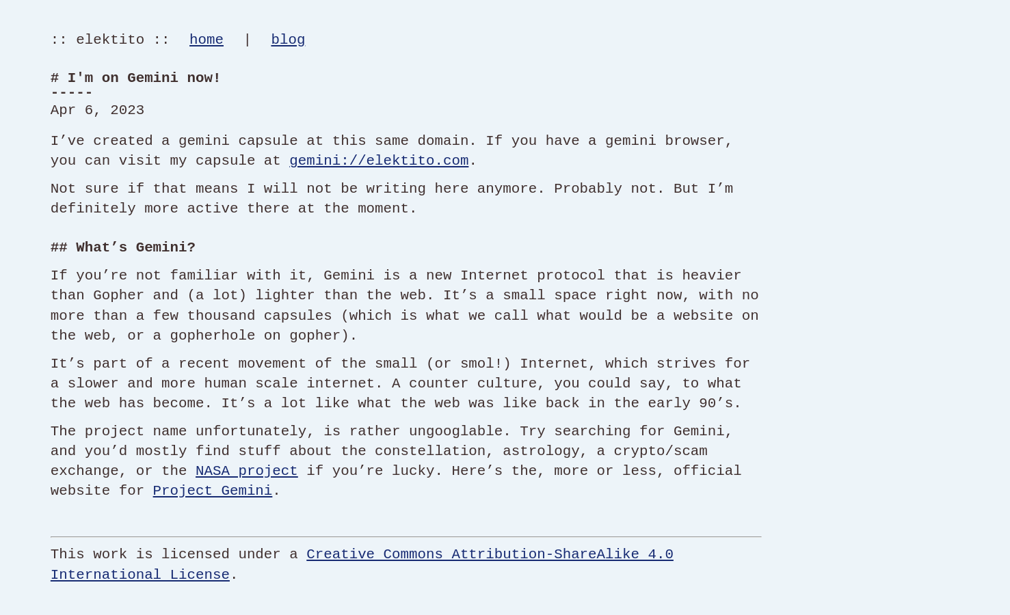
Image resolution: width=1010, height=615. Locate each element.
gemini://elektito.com (378, 160)
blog (288, 39)
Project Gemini (213, 490)
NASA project (247, 470)
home (206, 39)
